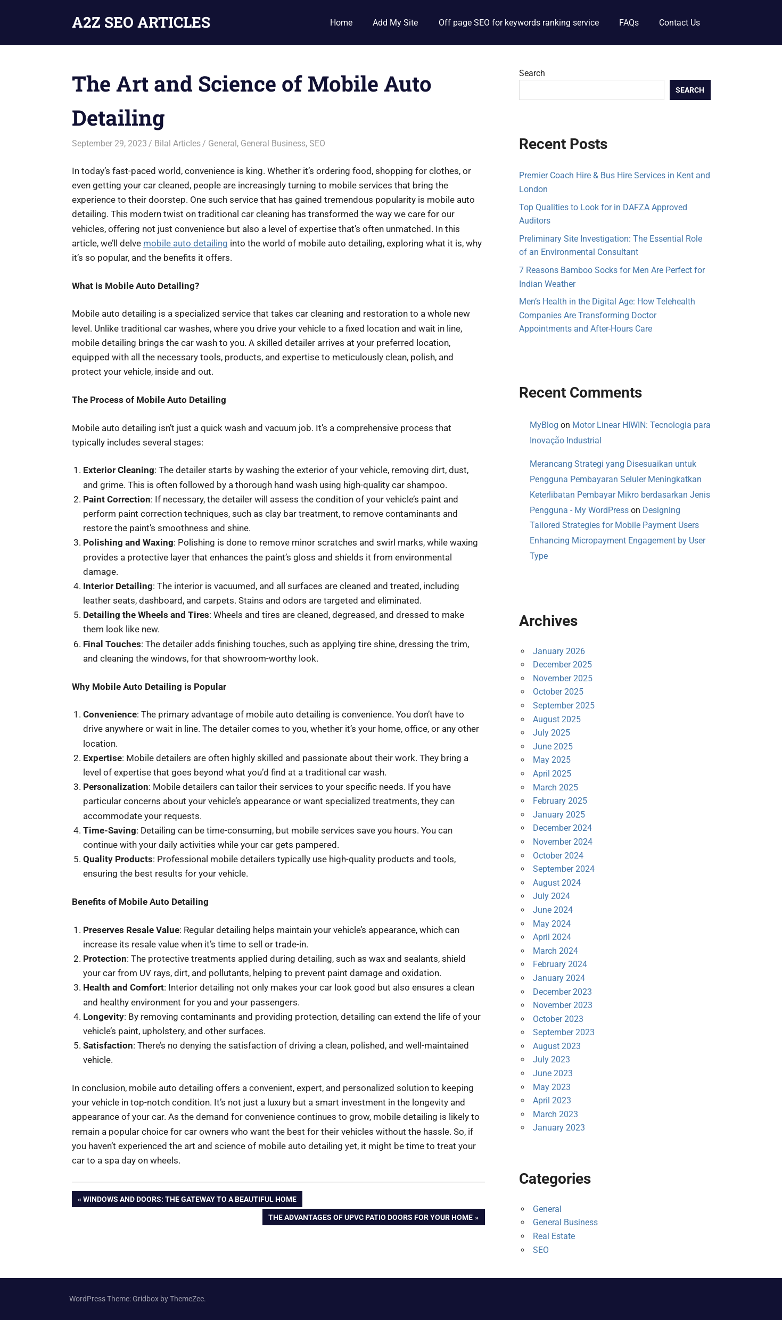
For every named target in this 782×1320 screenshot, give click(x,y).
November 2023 (562, 1005)
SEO (317, 143)
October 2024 (558, 856)
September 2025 (564, 705)
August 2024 (557, 883)
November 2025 (562, 678)
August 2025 (557, 719)
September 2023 (564, 1032)
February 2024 (560, 964)
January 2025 (559, 815)
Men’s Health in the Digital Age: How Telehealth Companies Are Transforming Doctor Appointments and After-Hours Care (607, 315)
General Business (273, 143)
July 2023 (551, 1059)
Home (341, 23)
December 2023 (562, 992)
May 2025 (552, 760)
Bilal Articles (177, 143)
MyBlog (544, 425)
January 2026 (559, 651)
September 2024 (564, 869)
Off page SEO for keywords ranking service (519, 23)
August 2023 (557, 1046)
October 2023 (558, 1019)
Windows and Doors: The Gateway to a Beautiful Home (190, 1200)
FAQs (629, 23)
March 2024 (555, 951)
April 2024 (552, 937)
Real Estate (554, 1236)
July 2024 (551, 896)
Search (532, 73)
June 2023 (553, 1073)
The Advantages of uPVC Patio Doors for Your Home (370, 1218)
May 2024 (552, 924)
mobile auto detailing (185, 243)
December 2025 (562, 664)
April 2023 (552, 1100)
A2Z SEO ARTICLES (141, 22)
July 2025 (551, 733)
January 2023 (559, 1128)
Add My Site (395, 23)
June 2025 (553, 746)
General (222, 143)
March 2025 (555, 787)
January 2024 (559, 978)
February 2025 (560, 801)
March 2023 (555, 1114)
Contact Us (679, 23)
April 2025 (552, 774)
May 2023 (552, 1087)
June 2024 (553, 910)
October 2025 (558, 692)
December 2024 (562, 828)
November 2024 (562, 842)
